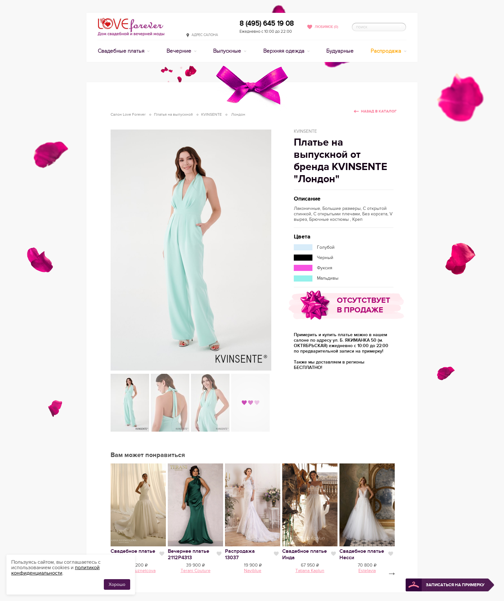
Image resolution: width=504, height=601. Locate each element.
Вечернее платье (188, 554)
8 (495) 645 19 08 (266, 23)
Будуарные (340, 51)
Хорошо (117, 584)
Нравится (161, 554)
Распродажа (386, 51)
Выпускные (227, 51)
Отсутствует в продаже (363, 305)
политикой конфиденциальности (55, 570)
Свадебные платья (122, 51)
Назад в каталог (379, 111)
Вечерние (179, 51)
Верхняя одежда (284, 51)
